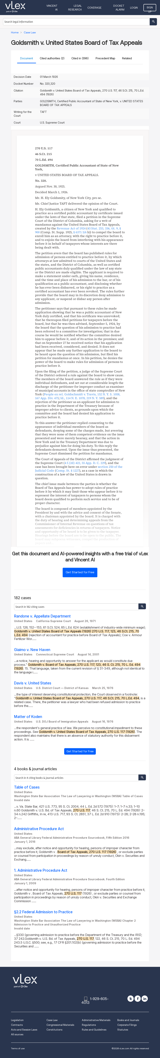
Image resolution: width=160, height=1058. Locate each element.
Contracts (17, 1024)
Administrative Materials (96, 1020)
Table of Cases (27, 787)
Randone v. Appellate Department (42, 616)
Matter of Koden (28, 717)
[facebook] (137, 998)
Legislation (17, 1020)
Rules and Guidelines (94, 1029)
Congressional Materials (60, 1024)
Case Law (52, 1020)
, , (82, 398)
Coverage (94, 7)
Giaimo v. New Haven (32, 650)
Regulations (89, 1024)
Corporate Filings (127, 1024)
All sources (17, 1034)
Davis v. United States (32, 683)
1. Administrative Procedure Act (40, 870)
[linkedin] (145, 998)
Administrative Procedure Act (39, 829)
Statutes (122, 1029)
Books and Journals (128, 1020)
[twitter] (130, 998)
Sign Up (150, 8)
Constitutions (54, 1029)
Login (134, 7)
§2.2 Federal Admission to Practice (43, 912)
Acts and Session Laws (24, 1029)
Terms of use (18, 1048)
